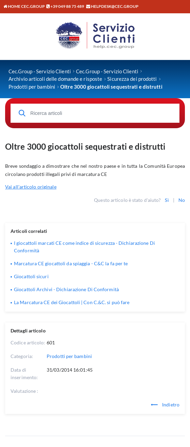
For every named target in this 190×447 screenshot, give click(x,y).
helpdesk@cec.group (115, 6)
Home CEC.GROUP (24, 6)
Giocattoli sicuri (31, 276)
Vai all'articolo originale (31, 187)
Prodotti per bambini (69, 356)
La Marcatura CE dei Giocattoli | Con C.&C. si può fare (71, 302)
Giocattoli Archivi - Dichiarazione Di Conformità (66, 289)
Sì (167, 200)
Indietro (165, 404)
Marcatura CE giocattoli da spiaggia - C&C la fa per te (71, 263)
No (181, 200)
